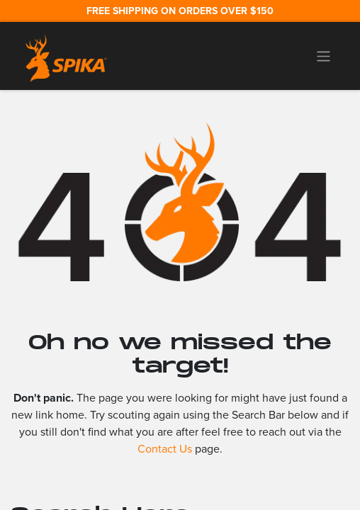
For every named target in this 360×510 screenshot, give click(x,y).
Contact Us (164, 449)
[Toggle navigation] (323, 56)
